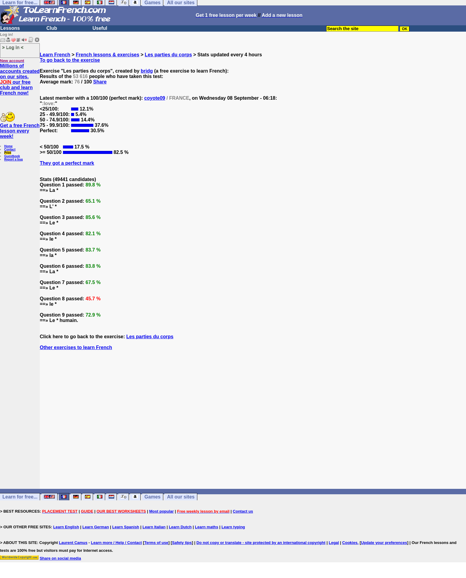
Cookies (350, 542)
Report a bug (13, 159)
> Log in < (12, 47)
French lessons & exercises (107, 54)
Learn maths (206, 527)
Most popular (161, 511)
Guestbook (12, 156)
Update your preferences (384, 542)
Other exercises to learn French (76, 347)
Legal (334, 542)
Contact (9, 149)
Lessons (10, 28)
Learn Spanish (125, 527)
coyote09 (154, 98)
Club (51, 28)
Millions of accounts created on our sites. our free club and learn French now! (20, 79)
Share (99, 81)
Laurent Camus (73, 542)
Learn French (55, 54)
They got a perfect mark (67, 163)
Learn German (95, 527)
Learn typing (233, 527)
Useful (99, 28)
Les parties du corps (168, 54)
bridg (147, 70)
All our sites (181, 496)
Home (8, 146)
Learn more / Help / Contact (116, 542)
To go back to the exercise (70, 60)
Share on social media (60, 558)
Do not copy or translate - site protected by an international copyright (260, 542)
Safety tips (182, 542)
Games (153, 496)
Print (7, 153)
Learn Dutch (180, 527)
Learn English (66, 527)
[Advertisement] (253, 430)
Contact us (243, 511)
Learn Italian (154, 527)
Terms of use (156, 542)
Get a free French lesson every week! (20, 131)
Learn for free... (19, 496)
